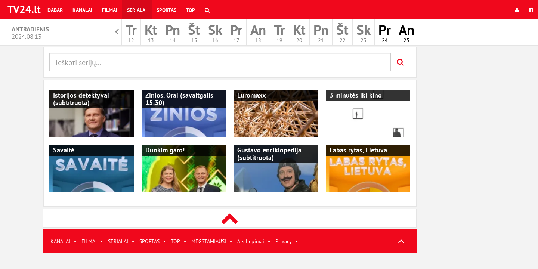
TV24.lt (24, 9)
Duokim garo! (165, 150)
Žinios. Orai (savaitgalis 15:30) (179, 99)
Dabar (55, 10)
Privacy (283, 241)
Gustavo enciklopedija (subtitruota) (269, 154)
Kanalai (82, 10)
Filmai (109, 10)
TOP (175, 241)
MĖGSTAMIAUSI (208, 241)
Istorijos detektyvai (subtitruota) (81, 99)
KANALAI (60, 241)
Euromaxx (251, 95)
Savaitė (63, 150)
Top (190, 10)
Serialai (137, 10)
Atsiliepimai (250, 241)
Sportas (166, 10)
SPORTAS (149, 241)
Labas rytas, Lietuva (358, 150)
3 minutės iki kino (356, 95)
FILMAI (89, 241)
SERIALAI (118, 241)
